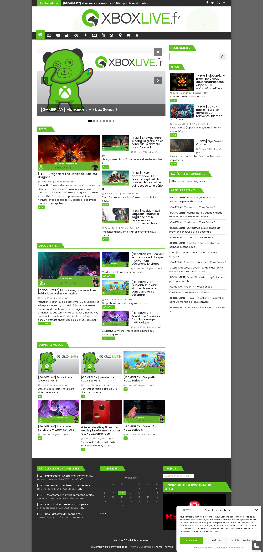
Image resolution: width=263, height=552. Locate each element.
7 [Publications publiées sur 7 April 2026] (113, 492)
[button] (256, 510)
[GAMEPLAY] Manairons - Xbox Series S (158, 3)
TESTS (41, 207)
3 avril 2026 (130, 385)
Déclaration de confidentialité (228, 547)
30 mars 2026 (132, 434)
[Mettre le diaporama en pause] (158, 52)
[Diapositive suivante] (158, 80)
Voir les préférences (244, 540)
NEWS (173, 100)
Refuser (216, 540)
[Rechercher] (222, 56)
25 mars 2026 (139, 152)
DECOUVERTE (44, 323)
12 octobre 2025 (179, 124)
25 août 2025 (204, 149)
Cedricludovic (61, 181)
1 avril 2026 (44, 181)
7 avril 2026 (45, 298)
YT (40, 396)
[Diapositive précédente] (44, 80)
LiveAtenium (127, 193)
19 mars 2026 (110, 193)
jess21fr (154, 152)
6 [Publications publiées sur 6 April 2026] (104, 492)
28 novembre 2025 (180, 93)
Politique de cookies (202, 547)
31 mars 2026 (88, 438)
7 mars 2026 (109, 228)
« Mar (103, 513)
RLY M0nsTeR (126, 228)
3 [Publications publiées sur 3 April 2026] (139, 488)
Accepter (191, 540)
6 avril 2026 (109, 299)
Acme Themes (164, 546)
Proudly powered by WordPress (108, 546)
